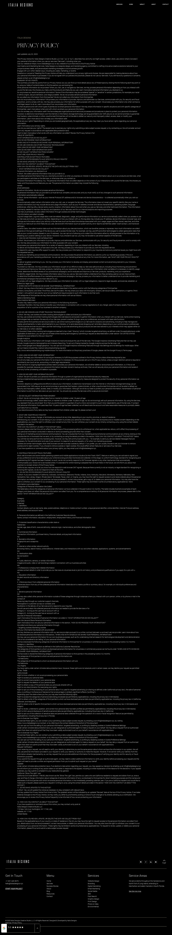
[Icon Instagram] (140, 861)
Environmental (93, 907)
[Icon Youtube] (155, 861)
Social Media (93, 891)
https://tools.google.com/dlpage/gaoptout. (33, 346)
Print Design (92, 901)
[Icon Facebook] (145, 861)
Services (50, 884)
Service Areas (138, 875)
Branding (91, 884)
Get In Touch (13, 875)
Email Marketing (94, 889)
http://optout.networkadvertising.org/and (50, 348)
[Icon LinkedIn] (150, 861)
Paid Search (92, 896)
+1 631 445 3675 (12, 881)
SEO (89, 894)
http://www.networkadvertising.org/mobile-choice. (36, 350)
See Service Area (135, 891)
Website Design (93, 881)
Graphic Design (93, 899)
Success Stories (52, 886)
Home (49, 881)
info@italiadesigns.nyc (41, 78)
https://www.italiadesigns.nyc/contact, (32, 723)
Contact (50, 896)
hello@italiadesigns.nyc (14, 884)
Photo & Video (93, 904)
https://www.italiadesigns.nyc (43, 64)
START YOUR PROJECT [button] (14, 889)
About (49, 889)
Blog (48, 891)
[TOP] (164, 861)
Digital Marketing (94, 886)
